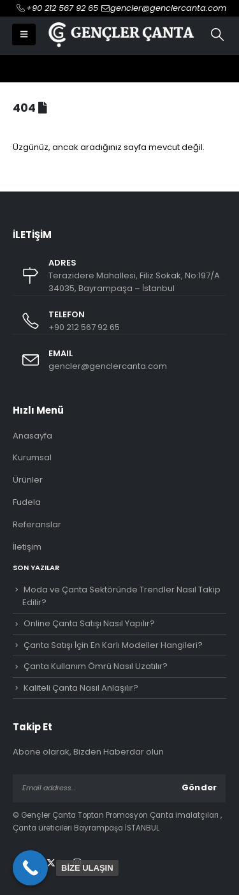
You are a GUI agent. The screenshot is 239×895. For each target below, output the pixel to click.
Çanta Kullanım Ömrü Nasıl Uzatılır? (96, 666)
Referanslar (37, 524)
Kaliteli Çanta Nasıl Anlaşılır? (81, 688)
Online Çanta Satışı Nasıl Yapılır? (89, 623)
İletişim (27, 547)
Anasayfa (32, 436)
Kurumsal (32, 457)
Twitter (51, 862)
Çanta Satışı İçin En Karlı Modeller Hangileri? (113, 645)
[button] (24, 34)
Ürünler (28, 480)
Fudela (27, 502)
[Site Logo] (119, 34)
